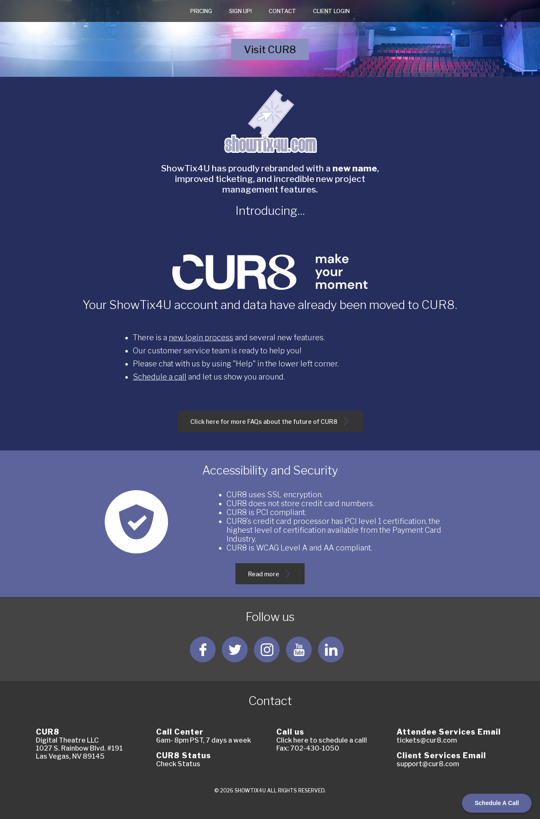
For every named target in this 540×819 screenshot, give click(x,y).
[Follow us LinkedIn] (331, 649)
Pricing (201, 11)
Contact (282, 11)
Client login (331, 11)
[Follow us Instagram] (267, 649)
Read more (270, 577)
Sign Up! (240, 11)
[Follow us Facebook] (203, 649)
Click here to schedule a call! (321, 740)
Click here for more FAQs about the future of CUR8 (270, 424)
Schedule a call (159, 376)
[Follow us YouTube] (299, 649)
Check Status (178, 764)
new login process (201, 337)
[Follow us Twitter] (235, 649)
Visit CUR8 (276, 51)
